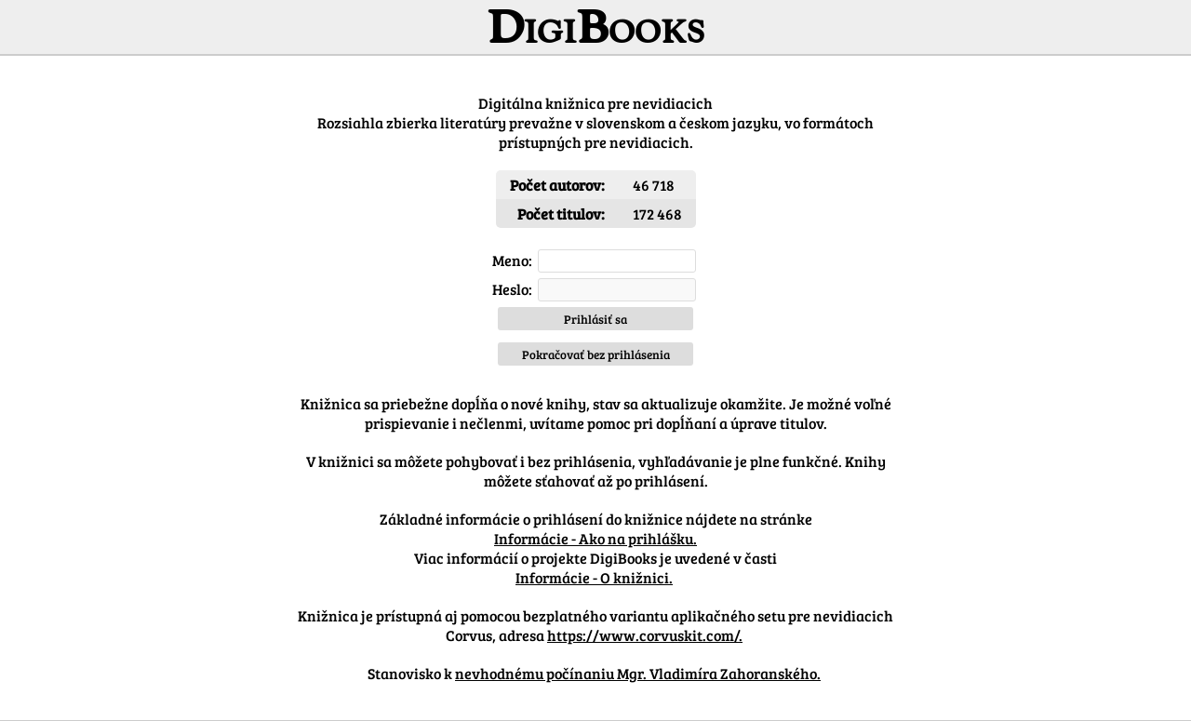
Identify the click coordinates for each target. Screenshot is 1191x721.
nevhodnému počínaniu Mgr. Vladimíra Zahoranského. (638, 673)
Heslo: (512, 289)
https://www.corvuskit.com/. (645, 635)
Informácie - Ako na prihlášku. (595, 538)
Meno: (512, 260)
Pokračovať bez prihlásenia (596, 354)
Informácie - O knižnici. (594, 577)
